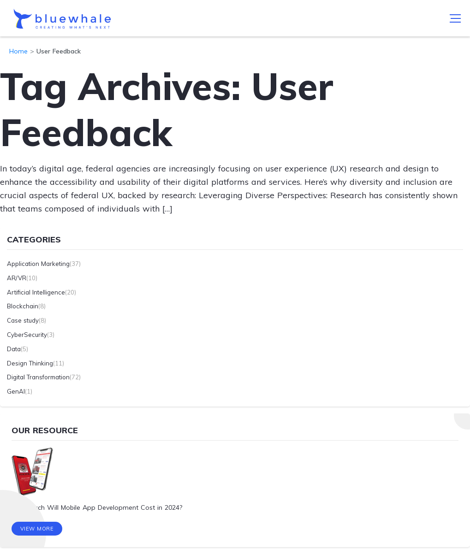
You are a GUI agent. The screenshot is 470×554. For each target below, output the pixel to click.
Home (18, 51)
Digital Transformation (38, 377)
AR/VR (16, 278)
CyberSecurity (27, 334)
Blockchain (22, 306)
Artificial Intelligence (36, 292)
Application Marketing (38, 263)
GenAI (16, 391)
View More (37, 528)
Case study (23, 320)
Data (14, 349)
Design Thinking (30, 363)
